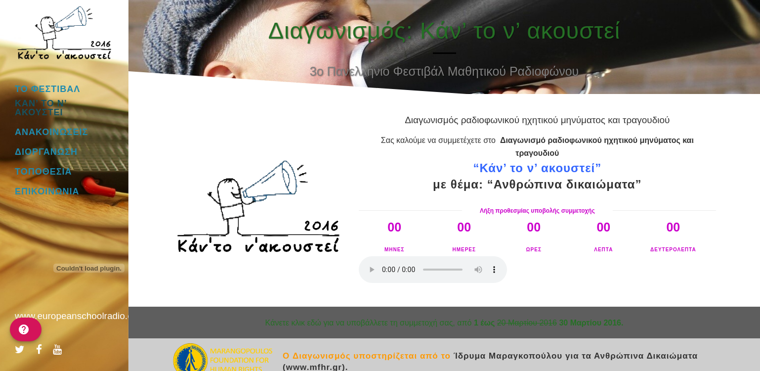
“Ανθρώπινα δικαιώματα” (564, 184)
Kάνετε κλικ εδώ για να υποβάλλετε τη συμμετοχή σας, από (444, 323)
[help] (26, 329)
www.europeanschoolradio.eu (76, 316)
